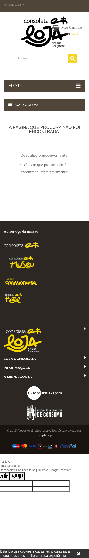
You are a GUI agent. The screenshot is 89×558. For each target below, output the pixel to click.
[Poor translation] (17, 476)
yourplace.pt (44, 435)
